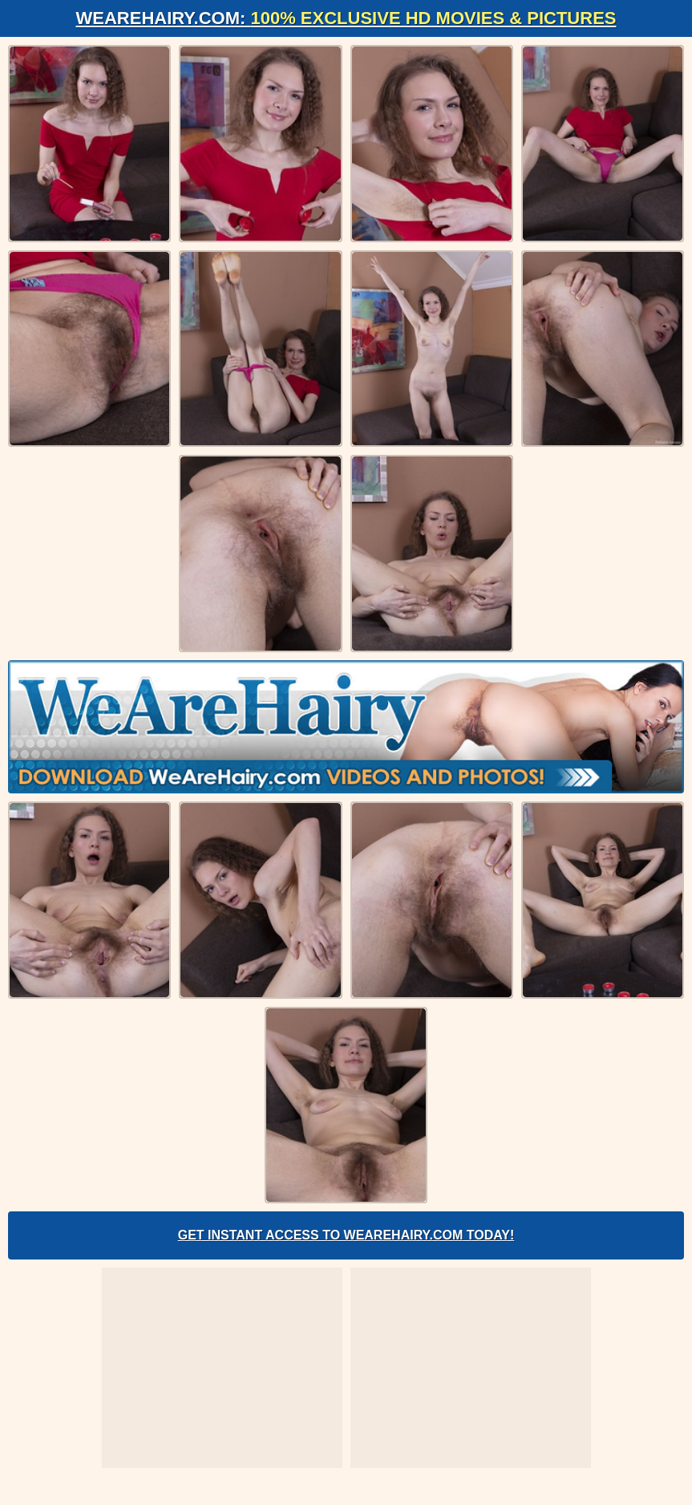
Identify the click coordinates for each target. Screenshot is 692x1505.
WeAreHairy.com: (346, 18)
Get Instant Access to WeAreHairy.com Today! (346, 1235)
